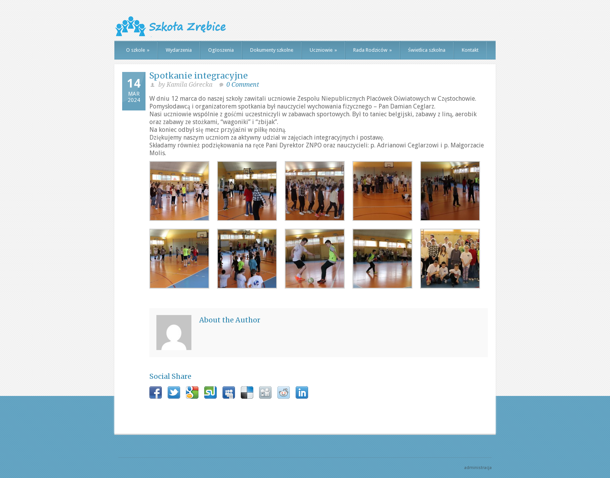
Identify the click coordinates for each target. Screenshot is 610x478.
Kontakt (470, 50)
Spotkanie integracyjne (198, 75)
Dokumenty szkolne (271, 50)
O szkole (137, 50)
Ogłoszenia (221, 50)
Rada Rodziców (372, 50)
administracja (478, 467)
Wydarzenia (179, 50)
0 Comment (242, 84)
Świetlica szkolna (426, 50)
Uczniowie (323, 50)
